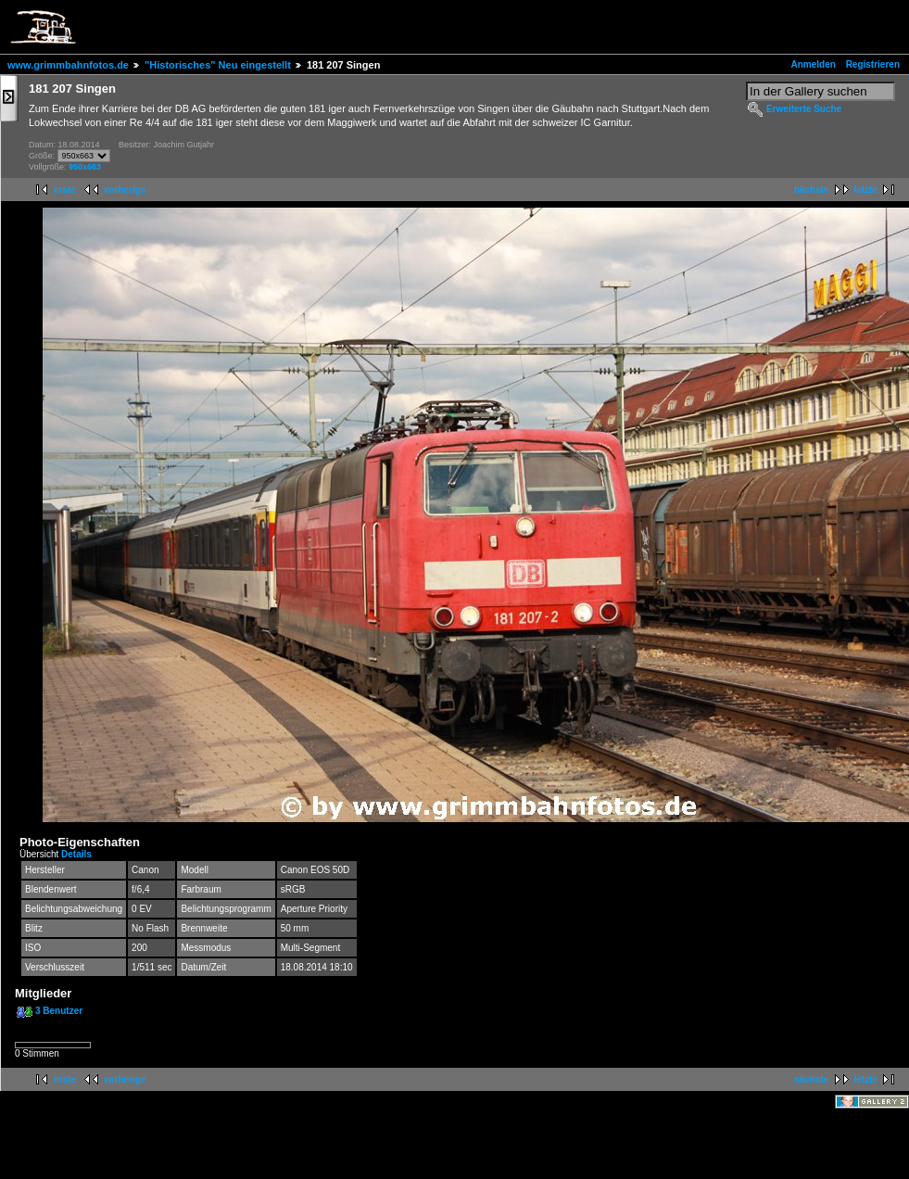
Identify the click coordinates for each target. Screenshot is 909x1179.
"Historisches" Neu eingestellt (218, 64)
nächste (811, 189)
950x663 (85, 166)
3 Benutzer (58, 1011)
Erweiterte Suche (803, 109)
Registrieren (873, 64)
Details (76, 854)
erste (65, 189)
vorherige (125, 189)
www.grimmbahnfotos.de (68, 64)
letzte (865, 189)
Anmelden (813, 64)
